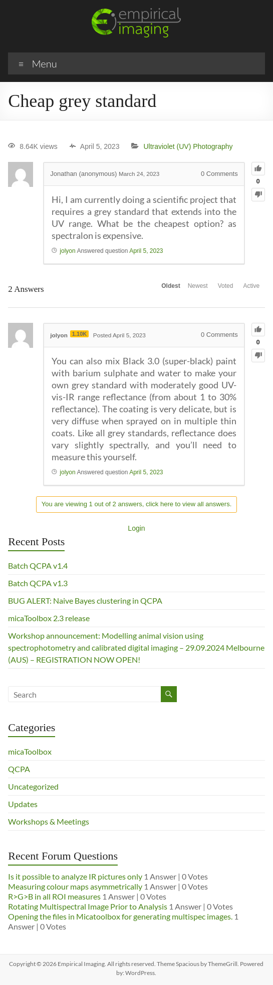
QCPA (19, 769)
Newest (171, 289)
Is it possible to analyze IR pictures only (75, 876)
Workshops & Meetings (48, 821)
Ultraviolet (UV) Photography (187, 146)
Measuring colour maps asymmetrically (75, 886)
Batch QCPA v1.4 (38, 565)
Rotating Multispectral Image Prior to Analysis (87, 906)
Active (246, 289)
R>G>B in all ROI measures (54, 896)
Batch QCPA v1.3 (38, 583)
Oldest (134, 289)
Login (136, 528)
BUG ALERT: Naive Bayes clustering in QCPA (85, 600)
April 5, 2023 (146, 250)
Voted (209, 289)
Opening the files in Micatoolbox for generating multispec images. (120, 916)
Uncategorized (33, 786)
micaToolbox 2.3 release (49, 618)
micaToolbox (30, 751)
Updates (23, 804)
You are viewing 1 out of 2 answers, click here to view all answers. (137, 504)
